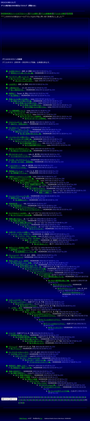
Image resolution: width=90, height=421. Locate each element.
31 (38, 400)
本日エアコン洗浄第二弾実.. (19, 248)
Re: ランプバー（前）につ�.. (21, 79)
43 (76, 400)
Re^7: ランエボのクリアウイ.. (54, 324)
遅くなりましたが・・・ (18, 154)
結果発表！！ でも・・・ (20, 250)
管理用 (69, 13)
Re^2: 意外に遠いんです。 (29, 339)
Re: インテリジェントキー (43, 273)
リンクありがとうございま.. (21, 156)
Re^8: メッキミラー (55, 327)
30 (35, 400)
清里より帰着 (25, 377)
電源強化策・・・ (15, 204)
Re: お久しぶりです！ (18, 302)
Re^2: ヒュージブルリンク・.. (26, 207)
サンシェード (14, 255)
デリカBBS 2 (34, 13)
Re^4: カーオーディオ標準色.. (36, 118)
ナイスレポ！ (25, 225)
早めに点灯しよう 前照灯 (19, 261)
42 (73, 400)
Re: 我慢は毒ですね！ (18, 221)
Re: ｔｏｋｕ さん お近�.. (26, 236)
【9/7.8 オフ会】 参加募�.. (22, 162)
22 (78, 397)
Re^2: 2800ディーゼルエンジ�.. (27, 181)
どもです (12, 333)
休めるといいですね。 (19, 167)
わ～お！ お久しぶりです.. (30, 358)
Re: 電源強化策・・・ (18, 206)
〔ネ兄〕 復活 (16, 308)
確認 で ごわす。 (32, 240)
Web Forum (23, 418)
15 (56, 397)
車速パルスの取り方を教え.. (19, 99)
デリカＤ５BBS (60, 13)
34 (48, 400)
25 (20, 400)
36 (54, 400)
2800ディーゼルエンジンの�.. (20, 177)
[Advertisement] (45, 35)
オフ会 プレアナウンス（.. (19, 160)
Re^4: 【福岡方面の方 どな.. (36, 184)
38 (60, 400)
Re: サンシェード (17, 257)
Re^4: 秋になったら (36, 343)
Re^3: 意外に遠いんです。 (34, 341)
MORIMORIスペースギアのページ (15, 13)
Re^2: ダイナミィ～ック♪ (62, 284)
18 (66, 397)
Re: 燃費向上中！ (21, 200)
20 (72, 397)
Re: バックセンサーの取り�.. (21, 139)
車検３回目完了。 (15, 371)
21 (75, 397)
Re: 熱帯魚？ (15, 95)
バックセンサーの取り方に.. (19, 137)
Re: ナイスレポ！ (31, 227)
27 (26, 400)
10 (40, 397)
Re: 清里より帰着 (31, 379)
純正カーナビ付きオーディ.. (19, 149)
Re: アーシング (16, 348)
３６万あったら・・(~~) (19, 354)
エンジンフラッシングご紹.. (19, 196)
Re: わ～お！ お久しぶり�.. (35, 360)
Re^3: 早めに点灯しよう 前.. (31, 267)
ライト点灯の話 (44, 275)
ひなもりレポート (15, 122)
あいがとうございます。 (24, 81)
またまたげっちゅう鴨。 (48, 385)
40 (67, 400)
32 (42, 400)
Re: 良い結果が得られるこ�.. (30, 134)
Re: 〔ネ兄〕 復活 (22, 310)
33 (45, 400)
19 (69, 397)
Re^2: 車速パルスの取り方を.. (26, 103)
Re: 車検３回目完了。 (18, 373)
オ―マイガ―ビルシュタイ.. (19, 352)
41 (70, 400)
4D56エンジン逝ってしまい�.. (22, 73)
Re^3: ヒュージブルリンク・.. (31, 209)
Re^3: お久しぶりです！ (29, 306)
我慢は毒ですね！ (15, 219)
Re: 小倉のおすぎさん (37, 188)
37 (57, 400)
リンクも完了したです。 (52, 387)
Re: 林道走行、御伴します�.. (21, 368)
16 (59, 397)
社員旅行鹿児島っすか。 (20, 335)
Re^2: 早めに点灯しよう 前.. (26, 265)
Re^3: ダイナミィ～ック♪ (67, 288)
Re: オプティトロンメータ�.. (35, 269)
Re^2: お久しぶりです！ (24, 304)
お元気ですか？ (15, 71)
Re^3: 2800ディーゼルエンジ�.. (32, 183)
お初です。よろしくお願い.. (19, 232)
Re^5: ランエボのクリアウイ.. (45, 316)
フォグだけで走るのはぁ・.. (72, 292)
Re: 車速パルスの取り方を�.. (21, 101)
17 (62, 397)
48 (23, 403)
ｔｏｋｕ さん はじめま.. (30, 238)
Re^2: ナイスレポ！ (36, 229)
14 (53, 397)
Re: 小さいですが (40, 383)
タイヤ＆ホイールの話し (18, 213)
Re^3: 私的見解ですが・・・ (30, 143)
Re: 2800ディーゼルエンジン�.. (22, 179)
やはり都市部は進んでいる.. (53, 276)
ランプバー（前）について (19, 77)
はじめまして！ (35, 242)
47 (20, 403)
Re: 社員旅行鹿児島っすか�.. (26, 337)
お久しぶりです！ (15, 300)
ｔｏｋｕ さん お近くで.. (21, 234)
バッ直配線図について (17, 111)
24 (84, 397)
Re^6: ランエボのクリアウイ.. (50, 320)
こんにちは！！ (15, 165)
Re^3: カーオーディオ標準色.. (31, 116)
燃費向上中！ (16, 198)
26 (23, 400)
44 (79, 400)
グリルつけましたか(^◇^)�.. (40, 362)
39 (64, 400)
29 (32, 400)
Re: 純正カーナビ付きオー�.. (21, 151)
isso (41, 418)
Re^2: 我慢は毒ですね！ (24, 223)
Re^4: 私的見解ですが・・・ (35, 145)
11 (44, 397)
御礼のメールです (21, 132)
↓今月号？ (13, 84)
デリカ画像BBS (46, 13)
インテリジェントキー (37, 271)
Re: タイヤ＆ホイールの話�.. (21, 215)
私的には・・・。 (31, 186)
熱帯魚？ (12, 93)
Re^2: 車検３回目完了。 (24, 375)
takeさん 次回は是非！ (19, 124)
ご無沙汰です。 (15, 88)
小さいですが (34, 381)
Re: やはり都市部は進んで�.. (59, 280)
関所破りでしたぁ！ (16, 171)
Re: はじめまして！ (41, 244)
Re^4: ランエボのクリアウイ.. (40, 314)
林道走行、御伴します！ (18, 366)
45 (82, 400)
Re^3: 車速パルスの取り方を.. (31, 105)
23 (81, 397)
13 (50, 397)
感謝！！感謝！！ (45, 192)
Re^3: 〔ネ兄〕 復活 (33, 312)
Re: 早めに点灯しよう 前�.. (21, 263)
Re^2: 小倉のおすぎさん (43, 190)
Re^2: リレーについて (23, 114)
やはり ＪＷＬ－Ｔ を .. (21, 130)
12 (47, 397)
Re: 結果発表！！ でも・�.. (26, 252)
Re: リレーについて (18, 112)
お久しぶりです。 (21, 356)
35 (51, 400)
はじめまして (14, 128)
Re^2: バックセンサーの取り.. (26, 141)
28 (29, 400)
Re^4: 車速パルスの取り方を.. (36, 107)
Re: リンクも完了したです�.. (59, 391)
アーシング (13, 347)
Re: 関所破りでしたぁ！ (19, 173)
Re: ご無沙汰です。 (18, 90)
